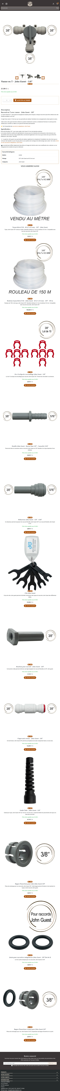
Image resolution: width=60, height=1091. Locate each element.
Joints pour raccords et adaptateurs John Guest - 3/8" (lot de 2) (30, 957)
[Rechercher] (30, 8)
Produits (3, 1072)
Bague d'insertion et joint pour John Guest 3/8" (30, 1029)
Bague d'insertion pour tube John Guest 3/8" (30, 884)
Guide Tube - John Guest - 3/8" (30, 810)
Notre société (5, 1074)
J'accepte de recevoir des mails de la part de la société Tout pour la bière (31, 1065)
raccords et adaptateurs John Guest (21, 126)
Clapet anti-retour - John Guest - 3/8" (30, 738)
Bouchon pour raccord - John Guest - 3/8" (30, 666)
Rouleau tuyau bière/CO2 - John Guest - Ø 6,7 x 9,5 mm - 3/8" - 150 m (30, 301)
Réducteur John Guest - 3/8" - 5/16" (30, 519)
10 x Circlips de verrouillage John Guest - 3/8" (30, 374)
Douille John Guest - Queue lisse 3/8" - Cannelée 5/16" (30, 446)
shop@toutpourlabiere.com (15, 1090)
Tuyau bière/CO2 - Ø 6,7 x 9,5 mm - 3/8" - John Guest (30, 227)
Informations (5, 1079)
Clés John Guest (30, 593)
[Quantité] (7, 100)
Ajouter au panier (22, 100)
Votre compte (5, 1077)
